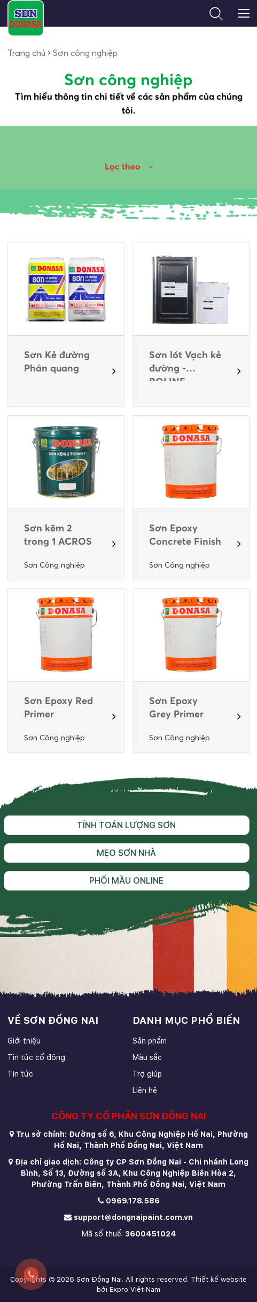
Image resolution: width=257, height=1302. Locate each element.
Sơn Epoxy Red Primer (58, 708)
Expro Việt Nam (135, 1289)
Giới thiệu (24, 1041)
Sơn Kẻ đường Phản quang (57, 362)
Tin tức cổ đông (36, 1057)
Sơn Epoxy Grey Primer (176, 708)
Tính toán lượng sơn (126, 825)
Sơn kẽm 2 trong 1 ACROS (58, 535)
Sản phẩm (150, 1041)
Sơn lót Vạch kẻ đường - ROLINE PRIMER (185, 363)
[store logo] (25, 18)
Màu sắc (147, 1057)
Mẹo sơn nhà (126, 853)
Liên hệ (145, 1090)
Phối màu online (126, 881)
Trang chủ (26, 53)
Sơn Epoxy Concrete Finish (185, 535)
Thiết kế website (219, 1279)
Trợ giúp (147, 1074)
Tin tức (20, 1074)
